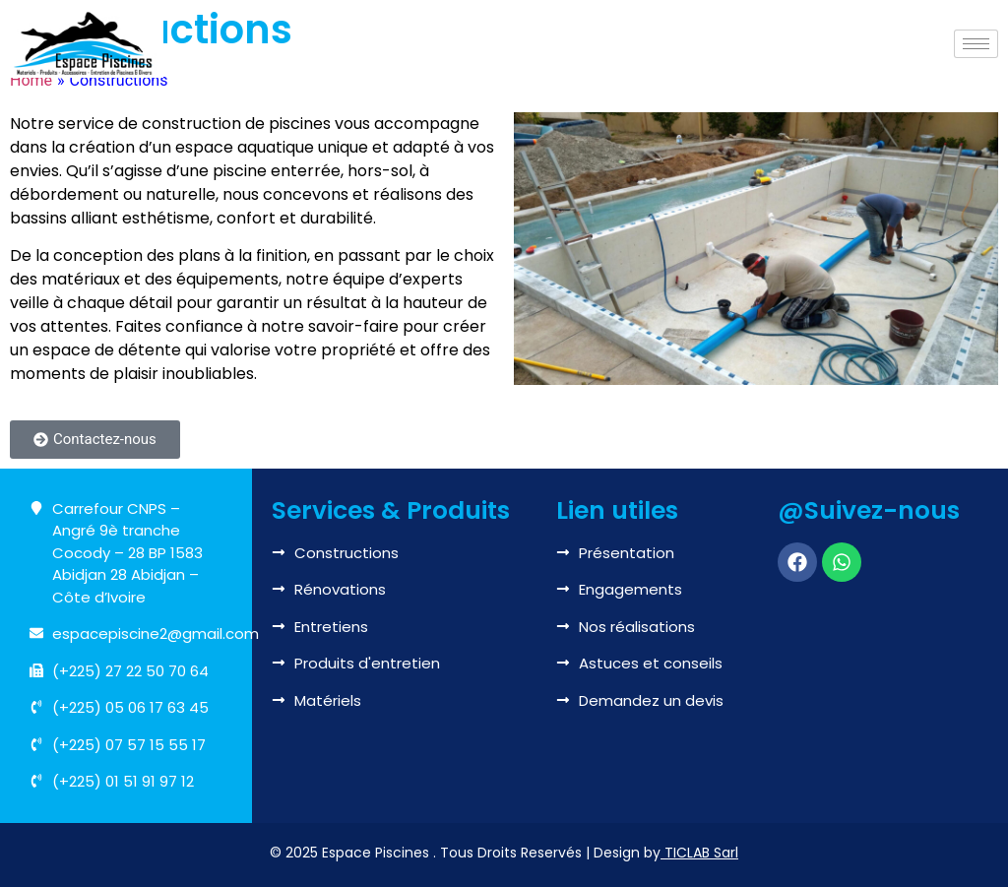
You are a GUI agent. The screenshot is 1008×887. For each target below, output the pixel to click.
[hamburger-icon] (976, 44)
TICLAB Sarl (701, 852)
